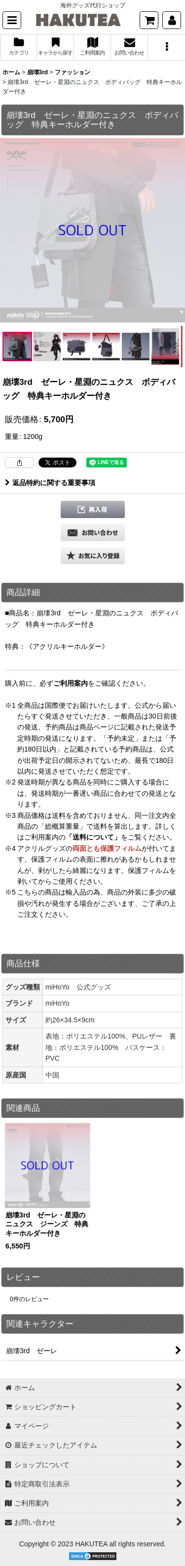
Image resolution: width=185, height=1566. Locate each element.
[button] (11, 20)
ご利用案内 (70, 683)
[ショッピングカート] (149, 20)
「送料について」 (93, 837)
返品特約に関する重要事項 (50, 483)
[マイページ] (171, 20)
